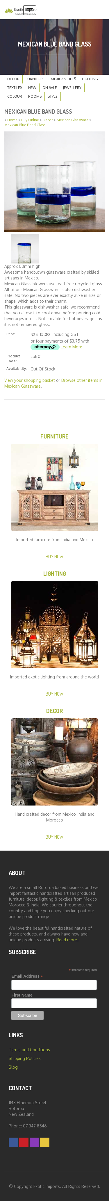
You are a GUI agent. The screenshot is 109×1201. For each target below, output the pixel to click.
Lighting (90, 79)
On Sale (49, 87)
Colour (14, 96)
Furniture (35, 79)
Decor (13, 79)
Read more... (68, 939)
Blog (13, 1067)
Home (12, 120)
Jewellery (72, 87)
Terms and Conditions (29, 1049)
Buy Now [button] (54, 556)
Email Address (27, 976)
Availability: (16, 368)
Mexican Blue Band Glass (25, 125)
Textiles (14, 87)
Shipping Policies (25, 1058)
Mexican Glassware (72, 120)
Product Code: (13, 358)
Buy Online (30, 120)
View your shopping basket (29, 380)
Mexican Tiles (63, 79)
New (32, 87)
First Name (21, 995)
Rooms (35, 96)
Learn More (71, 346)
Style (53, 96)
